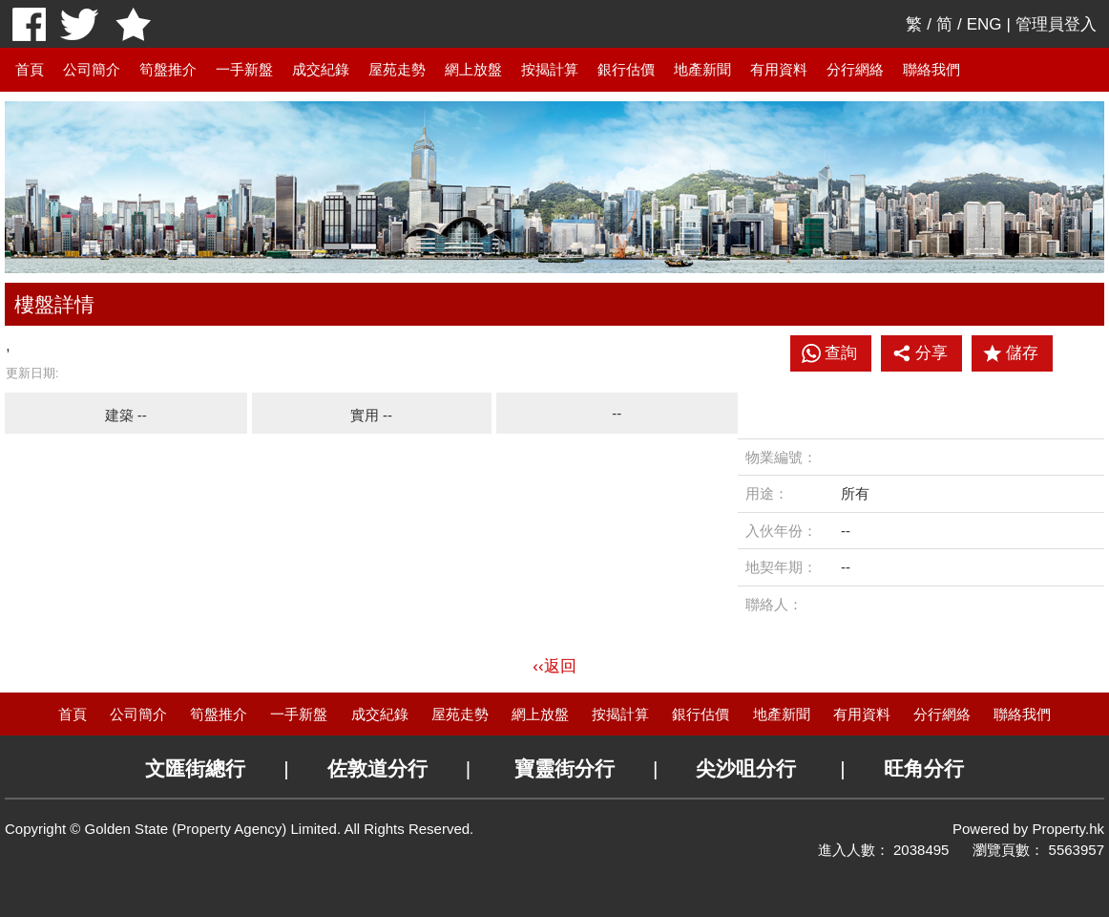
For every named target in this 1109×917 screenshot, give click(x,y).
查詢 (841, 353)
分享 (920, 353)
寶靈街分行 (564, 768)
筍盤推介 (168, 69)
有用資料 (778, 69)
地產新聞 (702, 69)
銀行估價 (626, 69)
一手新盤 (244, 69)
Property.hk (1068, 829)
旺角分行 (924, 768)
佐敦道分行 (377, 768)
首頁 (29, 69)
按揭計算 (549, 69)
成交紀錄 (320, 69)
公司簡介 (91, 69)
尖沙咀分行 (746, 768)
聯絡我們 (931, 69)
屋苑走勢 (397, 69)
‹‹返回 (554, 666)
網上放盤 (473, 69)
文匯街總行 (195, 768)
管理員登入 (1056, 24)
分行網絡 (855, 69)
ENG (984, 24)
